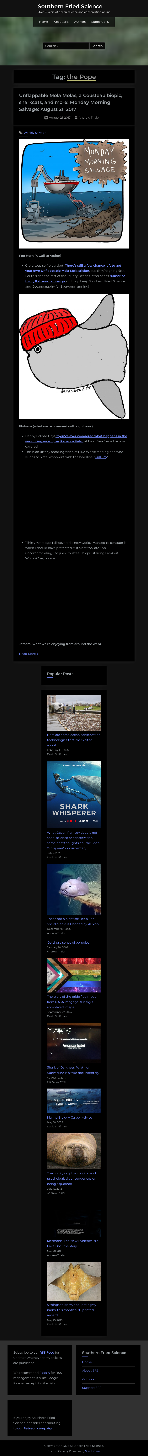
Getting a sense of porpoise (68, 942)
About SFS (61, 21)
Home (43, 21)
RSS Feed (47, 1352)
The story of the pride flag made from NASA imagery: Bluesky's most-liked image (71, 1002)
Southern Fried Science (70, 6)
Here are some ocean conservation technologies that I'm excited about (74, 740)
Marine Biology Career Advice (69, 1117)
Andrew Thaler (89, 117)
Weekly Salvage (35, 133)
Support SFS (100, 21)
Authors (80, 21)
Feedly (45, 1373)
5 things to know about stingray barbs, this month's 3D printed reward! (71, 1310)
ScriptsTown (92, 1451)
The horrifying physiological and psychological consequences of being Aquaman (71, 1178)
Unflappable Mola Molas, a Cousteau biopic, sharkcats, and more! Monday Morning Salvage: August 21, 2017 (70, 102)
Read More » (28, 654)
